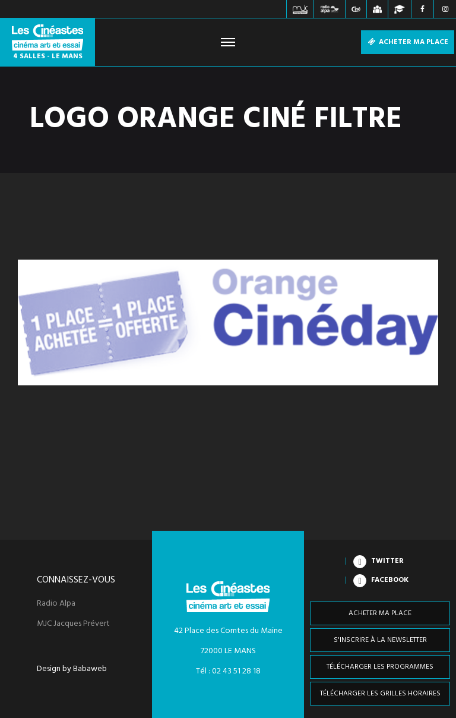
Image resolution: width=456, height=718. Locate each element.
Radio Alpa (56, 604)
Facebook (389, 580)
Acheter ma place (407, 42)
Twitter (387, 561)
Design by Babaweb (72, 669)
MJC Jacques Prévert (73, 624)
